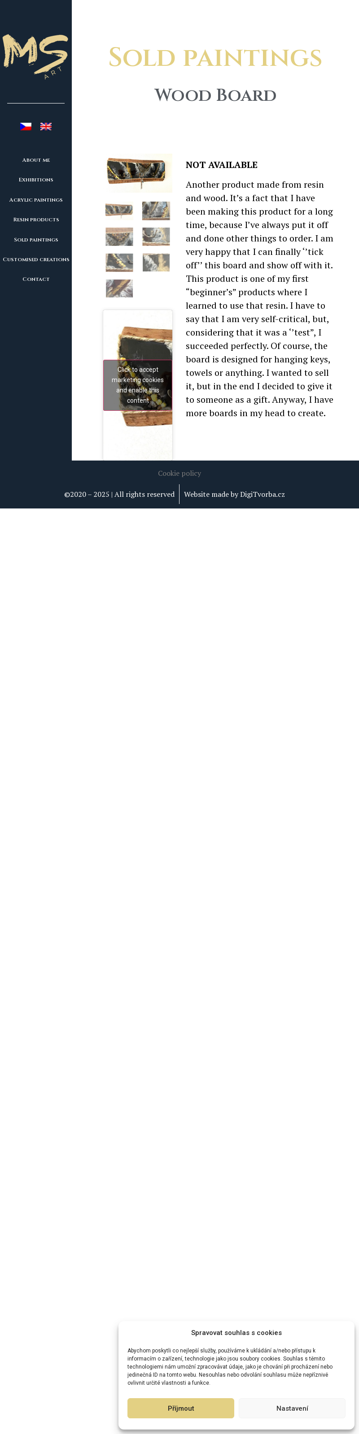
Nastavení (292, 1408)
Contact (36, 279)
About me (36, 160)
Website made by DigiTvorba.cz (234, 488)
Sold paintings (36, 239)
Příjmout (181, 1408)
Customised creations (36, 259)
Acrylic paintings (36, 199)
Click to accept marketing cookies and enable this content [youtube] (138, 379)
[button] (179, 467)
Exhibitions (36, 179)
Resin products (36, 219)
